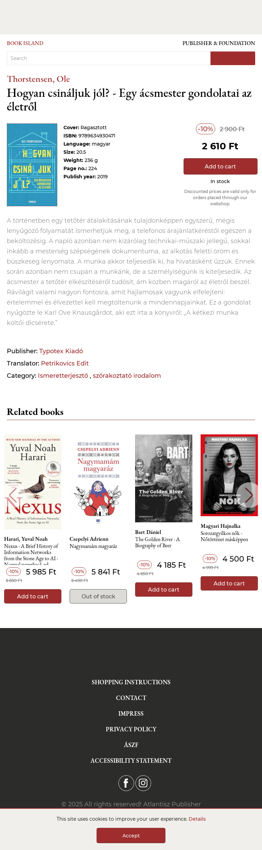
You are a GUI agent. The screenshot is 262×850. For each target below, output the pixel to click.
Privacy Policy (131, 729)
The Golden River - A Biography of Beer (157, 542)
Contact (131, 698)
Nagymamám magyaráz (93, 546)
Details (197, 819)
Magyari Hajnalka (221, 526)
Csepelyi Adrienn (89, 539)
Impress (131, 713)
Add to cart (220, 166)
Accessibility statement (131, 760)
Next (249, 495)
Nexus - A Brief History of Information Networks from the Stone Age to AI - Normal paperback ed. (31, 554)
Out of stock (98, 596)
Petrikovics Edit (65, 363)
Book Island (25, 43)
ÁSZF (131, 745)
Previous (13, 495)
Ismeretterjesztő (64, 375)
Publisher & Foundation (219, 43)
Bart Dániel (148, 532)
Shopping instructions (131, 682)
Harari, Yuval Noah (26, 539)
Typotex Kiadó (61, 351)
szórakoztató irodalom (127, 375)
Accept (131, 836)
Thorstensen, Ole (38, 79)
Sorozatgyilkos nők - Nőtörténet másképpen (224, 536)
